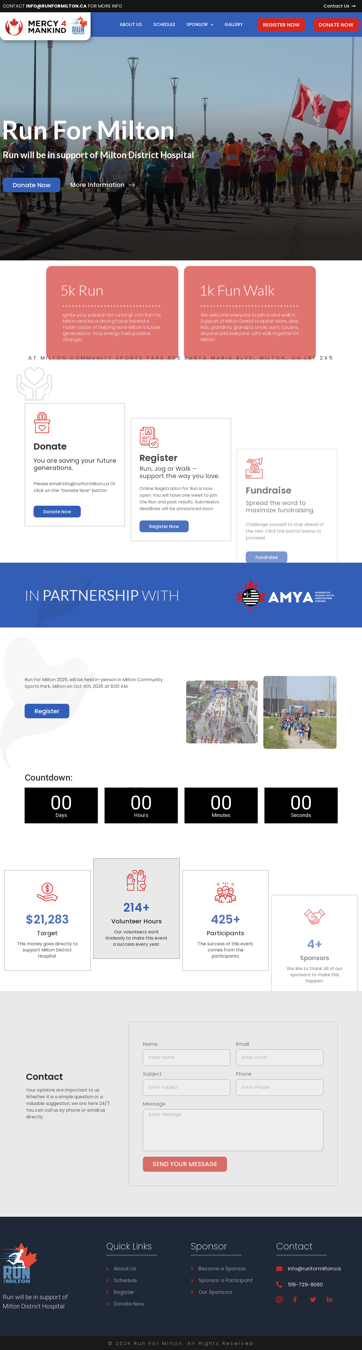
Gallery (233, 24)
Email (242, 1044)
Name (150, 1044)
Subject (152, 1074)
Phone (244, 1074)
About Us (131, 24)
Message (154, 1104)
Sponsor (199, 24)
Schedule (164, 24)
